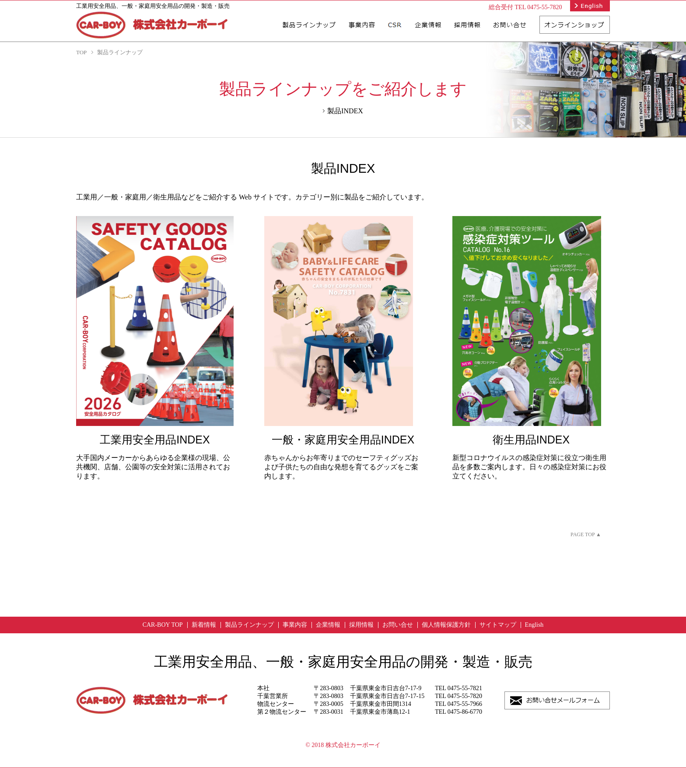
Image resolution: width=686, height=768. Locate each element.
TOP (81, 52)
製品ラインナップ (249, 624)
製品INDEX (345, 111)
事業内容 (295, 624)
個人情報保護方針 (446, 624)
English (534, 624)
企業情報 (328, 624)
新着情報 (204, 624)
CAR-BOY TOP (163, 624)
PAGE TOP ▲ (585, 534)
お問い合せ (397, 624)
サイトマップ (498, 624)
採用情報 (361, 624)
